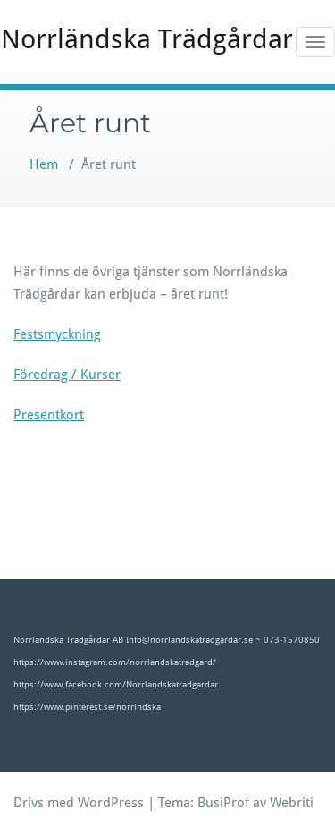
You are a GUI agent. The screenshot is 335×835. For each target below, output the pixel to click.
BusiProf (223, 803)
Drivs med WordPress (78, 803)
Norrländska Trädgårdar (147, 39)
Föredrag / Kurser (67, 375)
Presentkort (48, 415)
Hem (43, 164)
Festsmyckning (57, 334)
